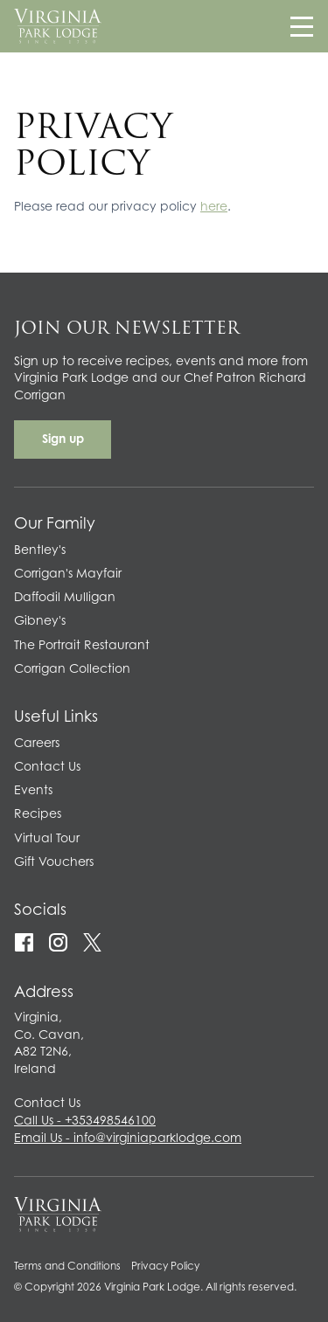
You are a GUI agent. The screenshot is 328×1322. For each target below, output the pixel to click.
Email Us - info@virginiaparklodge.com (127, 1139)
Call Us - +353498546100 (85, 1122)
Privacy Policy (165, 1267)
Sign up (63, 440)
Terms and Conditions (67, 1267)
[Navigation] (302, 26)
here (213, 208)
